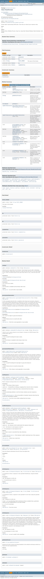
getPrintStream (13, 180)
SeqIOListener (15, 139)
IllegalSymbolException (8, 379)
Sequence (22, 143)
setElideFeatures (31, 180)
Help (28, 1)
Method (16, 5)
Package (6, 1)
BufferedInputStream (18, 89)
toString (38, 188)
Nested (5, 5)
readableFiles (21, 64)
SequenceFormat (5, 18)
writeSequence (15, 143)
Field (9, 5)
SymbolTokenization (7, 105)
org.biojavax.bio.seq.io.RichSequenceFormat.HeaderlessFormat (18, 14)
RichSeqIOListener (16, 125)
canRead (14, 88)
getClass (17, 188)
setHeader (14, 141)
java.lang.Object (4, 12)
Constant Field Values (7, 207)
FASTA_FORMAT (21, 60)
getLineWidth (5, 180)
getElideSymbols (35, 179)
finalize (12, 188)
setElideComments (22, 180)
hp (18, 63)
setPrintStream (32, 181)
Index (25, 1)
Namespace (14, 127)
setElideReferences (7, 181)
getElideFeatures (16, 179)
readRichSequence (16, 129)
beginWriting (5, 171)
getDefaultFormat (16, 95)
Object (26, 185)
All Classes (2, 3)
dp (18, 58)
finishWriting (13, 171)
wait (3, 189)
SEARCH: (29, 3)
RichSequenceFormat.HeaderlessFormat (14, 22)
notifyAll (32, 188)
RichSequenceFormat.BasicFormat (10, 44)
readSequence (15, 136)
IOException (27, 267)
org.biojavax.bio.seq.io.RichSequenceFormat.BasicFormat (15, 13)
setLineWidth (25, 181)
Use (13, 1)
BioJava (8, 577)
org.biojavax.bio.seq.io (10, 8)
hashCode (23, 188)
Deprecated (20, 1)
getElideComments (6, 179)
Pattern (13, 57)
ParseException (25, 379)
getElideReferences (26, 179)
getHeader (14, 103)
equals (7, 188)
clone (3, 188)
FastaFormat (11, 21)
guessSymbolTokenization (18, 105)
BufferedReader (16, 130)
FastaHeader (5, 103)
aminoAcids (21, 57)
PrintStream (15, 144)
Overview (2, 1)
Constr (12, 5)
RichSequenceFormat (14, 18)
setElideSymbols (17, 181)
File (18, 92)
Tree (16, 1)
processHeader (15, 124)
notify (27, 188)
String (7, 60)
